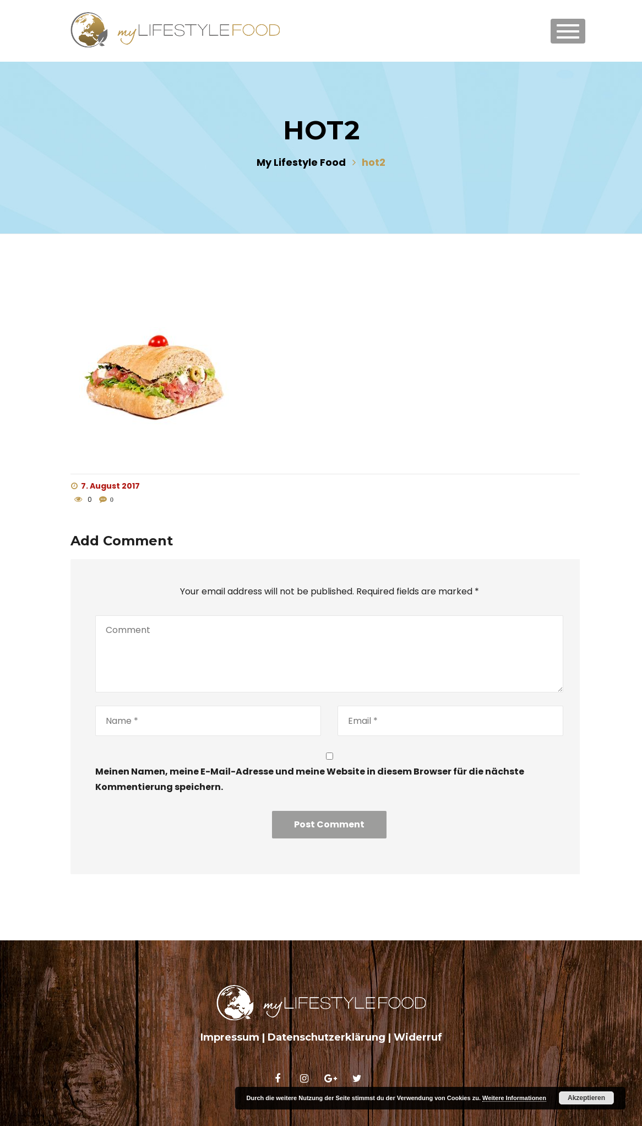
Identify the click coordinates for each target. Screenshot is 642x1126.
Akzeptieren (586, 1098)
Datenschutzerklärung (326, 1037)
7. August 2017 (105, 485)
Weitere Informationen (514, 1098)
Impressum (229, 1037)
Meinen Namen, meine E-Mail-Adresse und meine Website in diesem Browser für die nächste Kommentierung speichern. (309, 779)
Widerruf (418, 1037)
